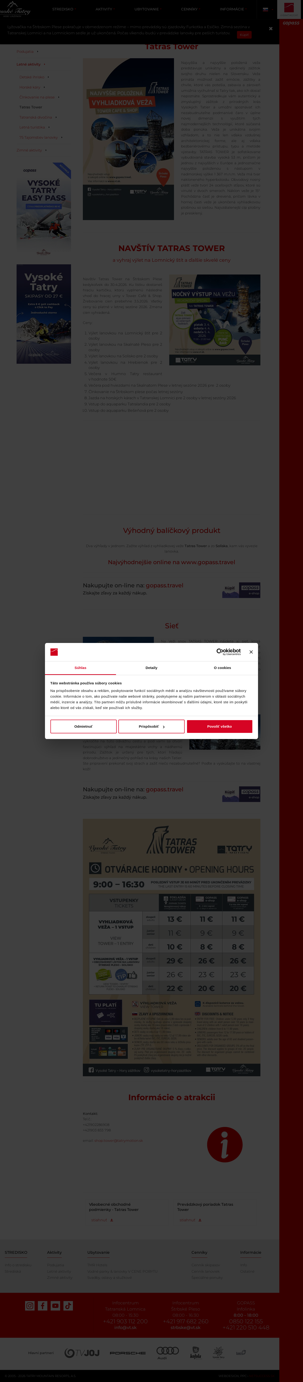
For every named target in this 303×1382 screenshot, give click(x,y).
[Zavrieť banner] (251, 652)
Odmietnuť (83, 726)
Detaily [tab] (151, 668)
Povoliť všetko (219, 726)
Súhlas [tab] (80, 668)
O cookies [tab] (222, 668)
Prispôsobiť (152, 726)
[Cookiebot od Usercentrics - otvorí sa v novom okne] (220, 652)
